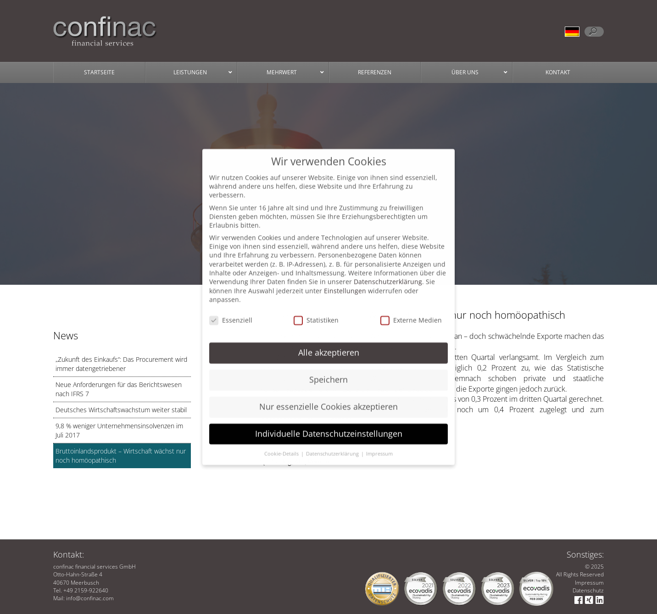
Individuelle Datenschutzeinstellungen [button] (328, 422)
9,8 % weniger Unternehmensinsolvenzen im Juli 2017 (119, 430)
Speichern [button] (328, 368)
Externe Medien (411, 309)
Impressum (589, 582)
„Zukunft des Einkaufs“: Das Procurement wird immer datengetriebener (121, 364)
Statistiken (316, 309)
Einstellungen (345, 280)
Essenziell (230, 309)
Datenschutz (588, 590)
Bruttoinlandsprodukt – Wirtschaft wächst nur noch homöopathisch (121, 456)
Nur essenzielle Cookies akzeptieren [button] (328, 395)
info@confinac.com (90, 598)
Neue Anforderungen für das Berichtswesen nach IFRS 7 (119, 389)
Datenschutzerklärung (388, 271)
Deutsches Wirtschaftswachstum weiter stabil (121, 409)
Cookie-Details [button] (282, 443)
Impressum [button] (379, 443)
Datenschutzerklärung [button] (333, 443)
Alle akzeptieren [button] (328, 341)
